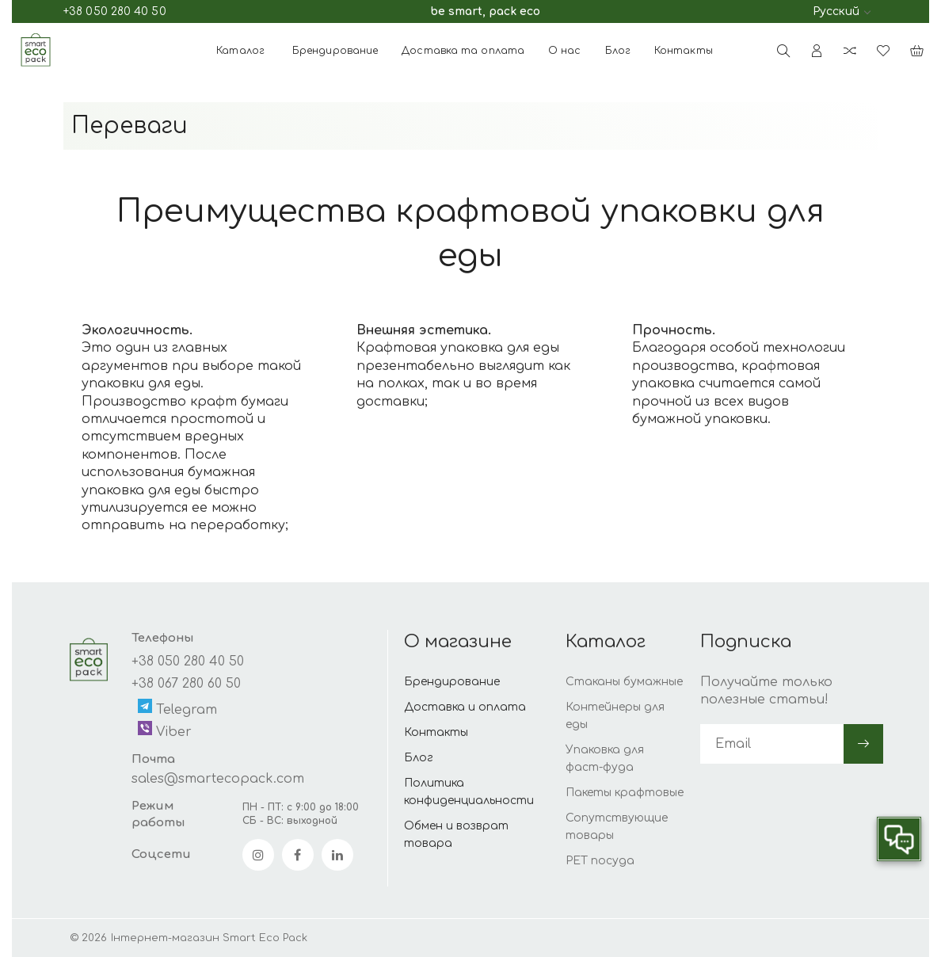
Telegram (177, 708)
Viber (165, 730)
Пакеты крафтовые (625, 793)
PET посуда (600, 861)
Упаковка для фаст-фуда (605, 758)
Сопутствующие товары (617, 826)
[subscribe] (772, 744)
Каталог (240, 50)
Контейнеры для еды (615, 715)
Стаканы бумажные (624, 682)
